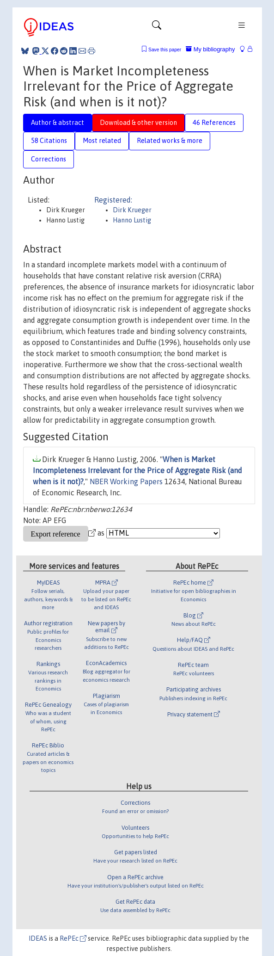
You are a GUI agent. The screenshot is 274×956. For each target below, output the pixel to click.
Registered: (113, 200)
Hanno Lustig (132, 220)
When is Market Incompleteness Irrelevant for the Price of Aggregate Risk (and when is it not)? (137, 470)
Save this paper (164, 49)
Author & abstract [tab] (57, 122)
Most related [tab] (102, 140)
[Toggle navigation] (157, 27)
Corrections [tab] (48, 159)
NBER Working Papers (126, 481)
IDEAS (38, 938)
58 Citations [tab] (49, 140)
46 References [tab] (214, 122)
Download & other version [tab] (138, 122)
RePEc (73, 938)
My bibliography (210, 49)
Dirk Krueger (132, 210)
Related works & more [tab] (169, 140)
